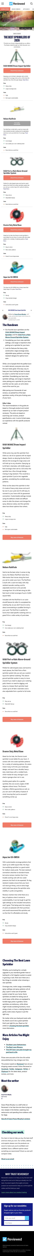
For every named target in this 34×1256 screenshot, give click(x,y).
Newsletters (5, 9)
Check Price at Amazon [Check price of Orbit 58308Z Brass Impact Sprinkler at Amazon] (17, 70)
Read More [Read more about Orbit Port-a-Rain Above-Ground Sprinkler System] (6, 189)
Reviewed (20, 1064)
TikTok (25, 1069)
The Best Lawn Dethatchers (16, 1044)
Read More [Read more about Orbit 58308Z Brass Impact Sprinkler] (25, 80)
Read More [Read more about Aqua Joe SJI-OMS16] (18, 289)
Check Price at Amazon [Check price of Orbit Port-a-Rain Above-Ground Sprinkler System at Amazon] (17, 178)
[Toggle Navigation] (2, 3)
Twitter (11, 1069)
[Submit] (27, 1218)
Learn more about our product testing (14, 1192)
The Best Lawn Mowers (14, 1047)
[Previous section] (2, 310)
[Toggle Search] (31, 3)
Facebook (4, 1069)
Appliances (26, 9)
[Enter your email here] (14, 1218)
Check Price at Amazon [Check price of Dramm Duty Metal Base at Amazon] (17, 230)
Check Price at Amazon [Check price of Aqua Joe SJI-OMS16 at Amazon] (17, 282)
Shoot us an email (7, 1159)
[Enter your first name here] (16, 1223)
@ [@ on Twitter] (1, 1098)
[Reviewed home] (17, 3)
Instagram (18, 1069)
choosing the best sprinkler (19, 1026)
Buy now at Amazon (17, 537)
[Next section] (31, 310)
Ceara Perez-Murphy (20, 314)
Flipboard (4, 1071)
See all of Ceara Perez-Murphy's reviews (15, 1119)
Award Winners (16, 9)
